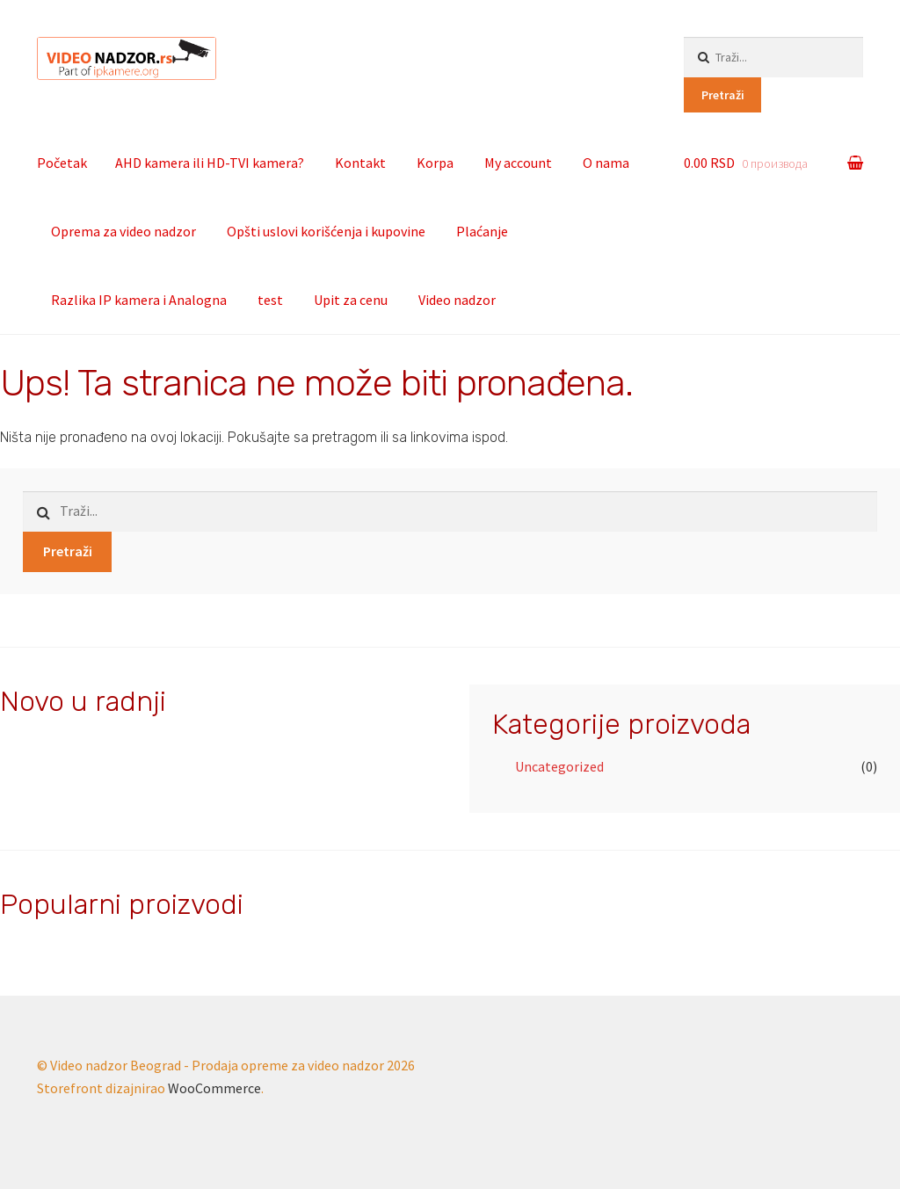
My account (518, 162)
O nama (606, 162)
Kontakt (360, 162)
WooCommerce (214, 1088)
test (270, 299)
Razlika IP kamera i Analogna (139, 299)
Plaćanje (482, 231)
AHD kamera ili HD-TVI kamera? (209, 162)
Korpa (435, 162)
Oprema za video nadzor (123, 231)
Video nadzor (457, 299)
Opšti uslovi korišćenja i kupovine (326, 231)
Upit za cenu (351, 299)
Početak (62, 162)
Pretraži (722, 95)
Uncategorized (559, 766)
